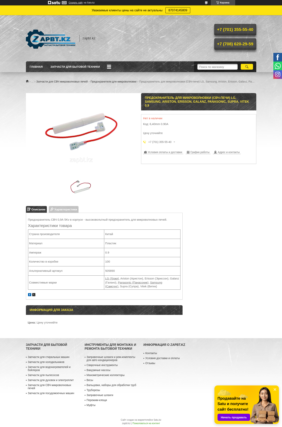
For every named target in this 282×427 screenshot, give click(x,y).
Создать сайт (76, 2)
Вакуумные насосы (98, 370)
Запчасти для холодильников (46, 362)
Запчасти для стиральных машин (48, 357)
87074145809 (178, 10)
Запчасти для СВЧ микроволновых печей (62, 81)
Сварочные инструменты (102, 365)
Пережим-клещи (97, 400)
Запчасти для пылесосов (43, 375)
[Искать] (247, 67)
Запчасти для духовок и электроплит (51, 380)
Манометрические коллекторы (106, 375)
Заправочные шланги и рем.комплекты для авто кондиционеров (111, 358)
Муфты (91, 405)
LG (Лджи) (112, 278)
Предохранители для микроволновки (113, 81)
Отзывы (150, 363)
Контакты (151, 353)
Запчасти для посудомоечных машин (51, 393)
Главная (36, 66)
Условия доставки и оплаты (162, 358)
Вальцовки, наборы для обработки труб (111, 385)
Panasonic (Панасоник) (133, 282)
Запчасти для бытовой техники (75, 66)
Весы (90, 380)
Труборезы (93, 390)
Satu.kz (157, 420)
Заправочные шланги (100, 395)
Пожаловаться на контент (146, 423)
